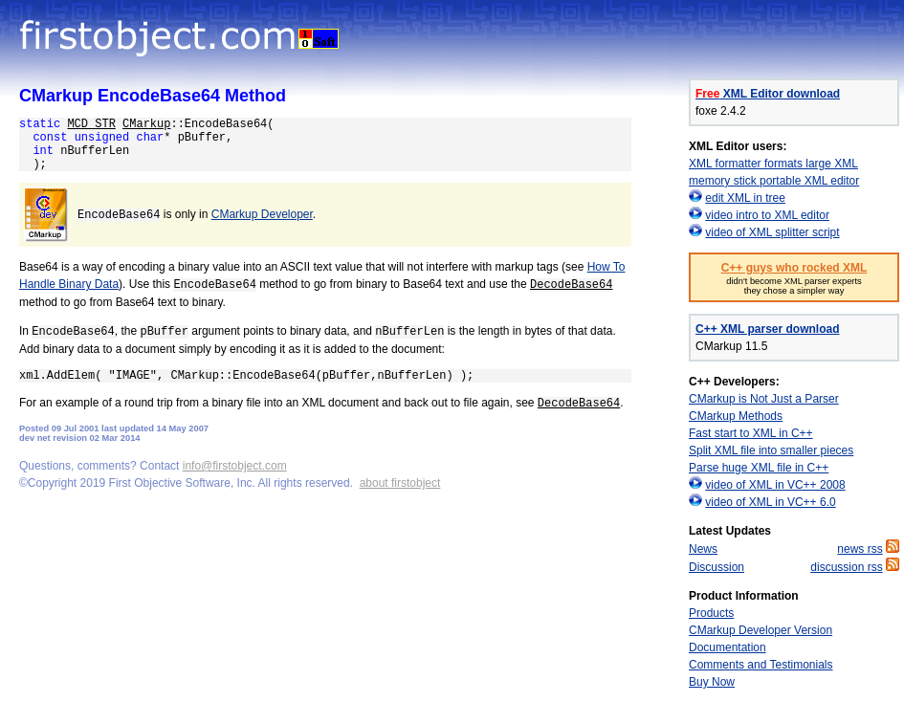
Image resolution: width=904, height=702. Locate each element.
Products (711, 613)
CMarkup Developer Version (760, 630)
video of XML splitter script (772, 232)
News (703, 549)
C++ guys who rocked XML (794, 267)
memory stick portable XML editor (774, 180)
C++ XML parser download (767, 329)
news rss (859, 549)
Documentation (727, 647)
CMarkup (146, 124)
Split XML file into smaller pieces (771, 450)
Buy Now (712, 682)
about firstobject (400, 483)
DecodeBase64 (571, 285)
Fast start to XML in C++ (751, 433)
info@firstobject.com (235, 465)
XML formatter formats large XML (773, 163)
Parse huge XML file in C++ (758, 467)
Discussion (716, 567)
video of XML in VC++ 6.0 (770, 502)
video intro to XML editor (767, 215)
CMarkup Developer (262, 214)
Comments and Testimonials (761, 664)
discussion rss (846, 567)
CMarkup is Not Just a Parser (764, 399)
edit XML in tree (745, 198)
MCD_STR (91, 124)
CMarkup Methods (736, 416)
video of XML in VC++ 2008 (775, 485)
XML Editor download (767, 93)
